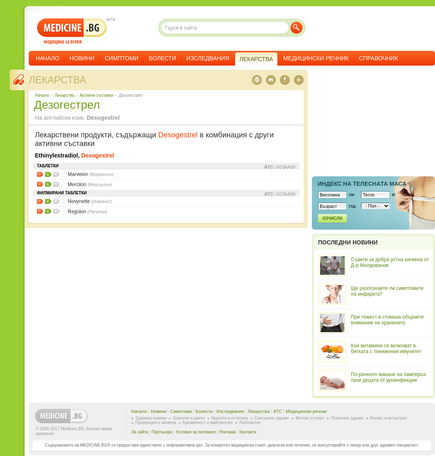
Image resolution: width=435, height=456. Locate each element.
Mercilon (90, 184)
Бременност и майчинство (208, 422)
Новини (81, 58)
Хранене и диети (189, 418)
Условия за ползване (195, 432)
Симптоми (121, 58)
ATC (277, 411)
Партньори (161, 432)
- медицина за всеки (72, 31)
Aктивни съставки (96, 95)
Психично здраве (347, 418)
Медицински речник (316, 58)
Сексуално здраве (271, 418)
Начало (47, 58)
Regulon (87, 211)
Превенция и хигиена (155, 422)
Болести (162, 58)
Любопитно (250, 422)
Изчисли (332, 218)
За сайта (139, 432)
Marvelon (91, 174)
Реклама (227, 432)
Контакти (247, 432)
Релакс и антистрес (388, 418)
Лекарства (57, 79)
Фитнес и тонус (309, 418)
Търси (296, 28)
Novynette (90, 201)
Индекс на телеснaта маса (362, 183)
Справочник (378, 58)
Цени (48, 174)
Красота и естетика (229, 418)
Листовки (40, 174)
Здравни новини (150, 418)
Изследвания (207, 58)
